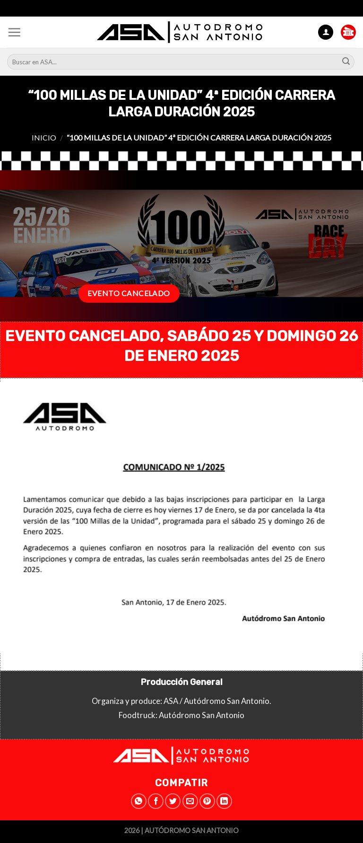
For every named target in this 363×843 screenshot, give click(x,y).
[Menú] (14, 32)
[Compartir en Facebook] (156, 801)
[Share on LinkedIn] (224, 801)
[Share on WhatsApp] (139, 801)
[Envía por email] (190, 801)
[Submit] (346, 62)
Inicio (44, 137)
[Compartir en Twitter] (173, 801)
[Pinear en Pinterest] (207, 801)
